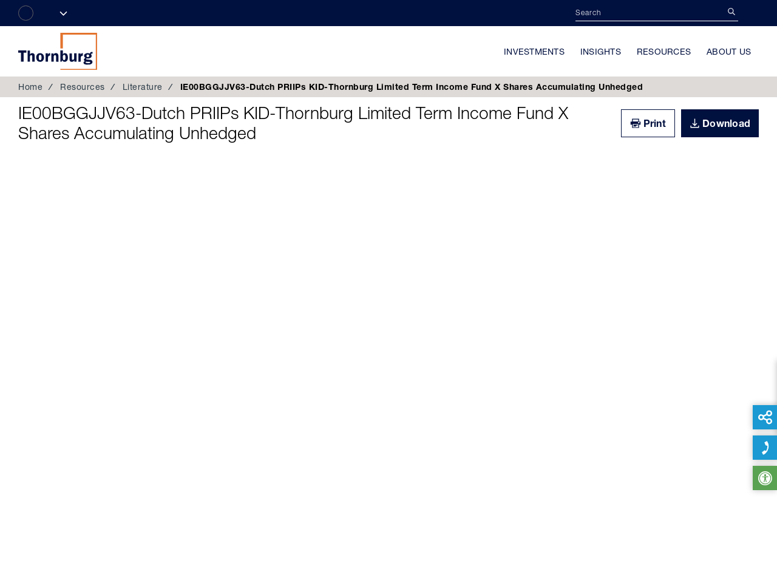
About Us (729, 51)
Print (654, 123)
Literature (143, 86)
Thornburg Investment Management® (57, 51)
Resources (664, 51)
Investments (534, 51)
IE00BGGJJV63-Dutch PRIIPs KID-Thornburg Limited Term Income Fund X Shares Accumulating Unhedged (293, 123)
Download (726, 123)
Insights (600, 51)
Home (30, 86)
